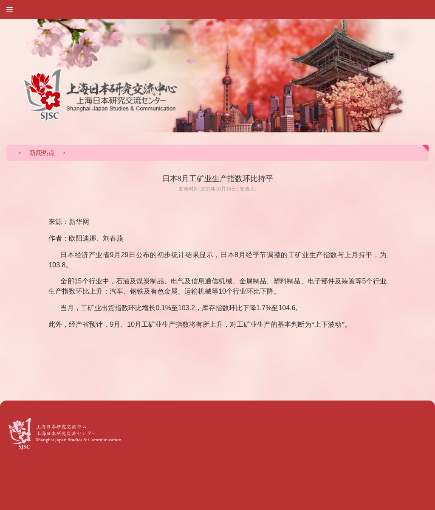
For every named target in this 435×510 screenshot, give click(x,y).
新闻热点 (42, 152)
